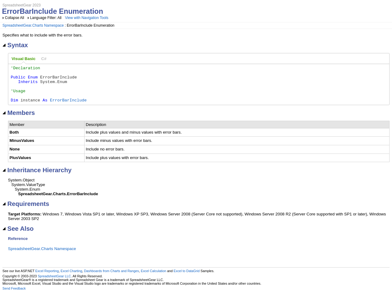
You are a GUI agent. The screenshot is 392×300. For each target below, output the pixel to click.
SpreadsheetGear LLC (54, 283)
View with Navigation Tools (86, 18)
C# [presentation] (44, 58)
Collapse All (14, 18)
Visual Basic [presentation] (24, 58)
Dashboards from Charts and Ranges (111, 278)
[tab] (23, 59)
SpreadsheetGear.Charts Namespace (33, 25)
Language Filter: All (46, 18)
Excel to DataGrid (187, 278)
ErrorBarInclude (68, 107)
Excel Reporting (46, 278)
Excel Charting (71, 278)
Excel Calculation (153, 278)
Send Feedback (14, 296)
